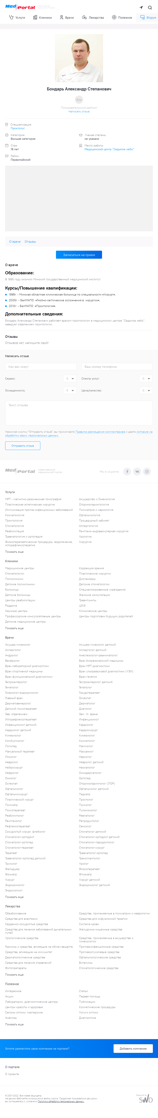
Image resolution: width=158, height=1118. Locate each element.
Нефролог (12, 773)
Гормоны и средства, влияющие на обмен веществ (39, 946)
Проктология (13, 520)
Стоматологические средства (98, 968)
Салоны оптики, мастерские (24, 1012)
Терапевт (11, 853)
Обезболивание (15, 913)
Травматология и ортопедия (23, 536)
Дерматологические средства (25, 957)
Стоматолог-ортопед (19, 842)
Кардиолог (86, 725)
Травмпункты (87, 600)
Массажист (86, 751)
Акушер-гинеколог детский (97, 644)
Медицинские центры (19, 568)
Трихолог (11, 863)
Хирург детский (89, 879)
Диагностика (87, 1018)
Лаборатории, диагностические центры (31, 1002)
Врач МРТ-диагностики (94, 666)
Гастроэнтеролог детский (96, 682)
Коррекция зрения (91, 568)
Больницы (12, 589)
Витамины (86, 963)
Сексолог (85, 826)
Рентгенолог (13, 821)
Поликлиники (14, 579)
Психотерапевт (15, 810)
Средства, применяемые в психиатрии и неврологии (114, 913)
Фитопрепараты (16, 968)
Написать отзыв (79, 111)
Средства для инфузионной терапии (103, 919)
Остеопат (11, 783)
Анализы (11, 1018)
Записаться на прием (79, 255)
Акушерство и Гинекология (97, 499)
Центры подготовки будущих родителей (106, 616)
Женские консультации (94, 595)
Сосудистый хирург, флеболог (25, 831)
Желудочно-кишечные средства (100, 929)
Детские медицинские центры (25, 621)
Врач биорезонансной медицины (101, 660)
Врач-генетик (88, 676)
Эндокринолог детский (94, 885)
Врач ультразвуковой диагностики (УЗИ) (106, 671)
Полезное (122, 17)
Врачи (67, 17)
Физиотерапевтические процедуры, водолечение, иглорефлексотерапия (39, 543)
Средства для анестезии (21, 919)
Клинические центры (93, 611)
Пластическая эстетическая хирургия (30, 504)
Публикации (87, 1002)
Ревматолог (87, 815)
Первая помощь (89, 996)
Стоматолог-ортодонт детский (99, 837)
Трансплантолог (89, 858)
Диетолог (85, 709)
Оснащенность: (15, 390)
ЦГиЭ (82, 605)
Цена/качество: (91, 390)
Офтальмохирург (16, 794)
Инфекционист (89, 719)
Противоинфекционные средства (101, 946)
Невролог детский (91, 762)
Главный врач (14, 698)
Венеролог (12, 660)
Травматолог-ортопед (93, 853)
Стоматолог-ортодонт (19, 837)
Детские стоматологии (94, 584)
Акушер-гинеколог (17, 644)
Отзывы (30, 241)
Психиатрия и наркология (96, 510)
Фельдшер (12, 869)
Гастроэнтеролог (16, 682)
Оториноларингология (94, 504)
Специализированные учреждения (102, 589)
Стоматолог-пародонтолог (96, 842)
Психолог (85, 805)
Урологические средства (21, 938)
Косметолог (87, 741)
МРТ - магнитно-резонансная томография (33, 499)
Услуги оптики (88, 1012)
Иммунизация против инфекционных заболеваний (39, 510)
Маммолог (86, 746)
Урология (85, 536)
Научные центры (16, 611)
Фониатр (11, 874)
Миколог (11, 757)
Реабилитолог (14, 815)
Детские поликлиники (20, 584)
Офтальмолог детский (94, 789)
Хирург (10, 879)
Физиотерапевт (89, 869)
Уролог (83, 863)
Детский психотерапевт (21, 709)
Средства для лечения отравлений (28, 963)
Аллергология (88, 526)
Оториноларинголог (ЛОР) (97, 783)
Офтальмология (89, 515)
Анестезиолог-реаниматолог (98, 655)
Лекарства (93, 17)
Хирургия (85, 542)
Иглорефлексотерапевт (21, 719)
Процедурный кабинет (94, 520)
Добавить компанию (133, 1048)
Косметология (14, 515)
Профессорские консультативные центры (33, 616)
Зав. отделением (16, 714)
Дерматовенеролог (18, 703)
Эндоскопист (13, 890)
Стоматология (14, 526)
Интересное (13, 991)
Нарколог (85, 757)
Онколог (10, 778)
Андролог (11, 655)
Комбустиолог (14, 741)
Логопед (11, 746)
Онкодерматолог (90, 773)
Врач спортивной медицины (24, 671)
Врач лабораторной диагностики (27, 666)
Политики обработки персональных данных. (61, 1101)
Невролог (11, 762)
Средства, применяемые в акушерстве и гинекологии (106, 939)
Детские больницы (17, 595)
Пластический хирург (19, 799)
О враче (15, 241)
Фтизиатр (85, 874)
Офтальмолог (14, 789)
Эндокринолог (14, 885)
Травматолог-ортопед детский (25, 858)
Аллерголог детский (92, 650)
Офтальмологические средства (100, 957)
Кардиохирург (88, 730)
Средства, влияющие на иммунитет (28, 952)
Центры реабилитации (20, 600)
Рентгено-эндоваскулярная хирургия (103, 531)
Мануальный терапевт (20, 751)
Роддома (11, 605)
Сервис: (10, 378)
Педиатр (84, 794)
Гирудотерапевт (89, 693)
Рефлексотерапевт (17, 826)
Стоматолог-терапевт (19, 847)
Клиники (42, 17)
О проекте (12, 1074)
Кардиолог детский (18, 730)
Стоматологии (14, 573)
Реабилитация (14, 531)
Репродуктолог (89, 821)
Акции (9, 996)
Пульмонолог (88, 810)
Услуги (17, 17)
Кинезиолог (13, 735)
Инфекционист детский (20, 725)
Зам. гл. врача (88, 714)
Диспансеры (87, 579)
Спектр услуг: (90, 378)
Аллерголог (13, 650)
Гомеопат (85, 698)
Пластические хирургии (95, 573)
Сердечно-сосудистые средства (26, 924)
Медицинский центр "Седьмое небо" (109, 149)
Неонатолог (87, 767)
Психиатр (11, 805)
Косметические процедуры (97, 1007)
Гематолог (12, 687)
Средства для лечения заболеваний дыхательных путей (38, 931)
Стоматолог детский (92, 831)
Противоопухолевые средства (99, 952)
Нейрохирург (14, 767)
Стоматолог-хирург (92, 847)
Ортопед (85, 778)
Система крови (89, 924)
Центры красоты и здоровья (24, 1007)
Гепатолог (85, 687)
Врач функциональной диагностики (28, 676)
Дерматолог (87, 703)
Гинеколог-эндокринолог (21, 693)
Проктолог (18, 128)
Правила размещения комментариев (100, 432)
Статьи (83, 991)
